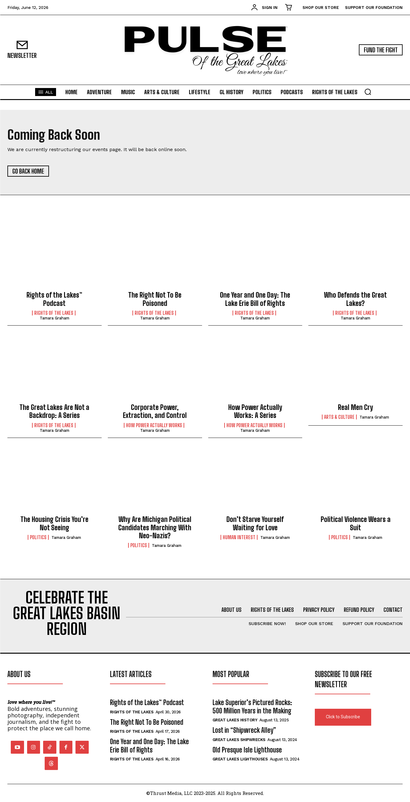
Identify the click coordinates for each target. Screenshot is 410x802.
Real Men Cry (355, 407)
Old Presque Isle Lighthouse (247, 750)
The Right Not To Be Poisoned (154, 299)
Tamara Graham (54, 318)
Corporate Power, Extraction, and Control (155, 411)
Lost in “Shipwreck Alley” (244, 730)
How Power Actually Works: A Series (255, 411)
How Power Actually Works (154, 425)
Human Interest (239, 537)
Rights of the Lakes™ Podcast (54, 299)
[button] (367, 91)
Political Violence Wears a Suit (356, 523)
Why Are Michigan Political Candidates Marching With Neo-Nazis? (154, 527)
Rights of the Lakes (53, 313)
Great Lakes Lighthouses (240, 759)
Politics (38, 537)
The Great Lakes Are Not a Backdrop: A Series (54, 411)
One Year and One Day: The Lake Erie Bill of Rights (255, 299)
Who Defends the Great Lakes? (355, 299)
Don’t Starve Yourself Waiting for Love (255, 523)
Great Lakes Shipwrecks (239, 739)
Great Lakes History (235, 720)
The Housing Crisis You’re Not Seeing (54, 523)
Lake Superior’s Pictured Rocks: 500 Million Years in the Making (252, 706)
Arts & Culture (339, 417)
